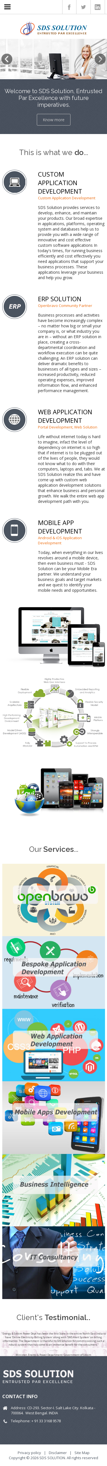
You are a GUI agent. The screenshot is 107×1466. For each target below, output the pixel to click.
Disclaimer (58, 1452)
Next (100, 59)
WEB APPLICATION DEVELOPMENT (65, 415)
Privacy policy (29, 1452)
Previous (7, 59)
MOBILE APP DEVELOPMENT (60, 526)
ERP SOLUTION (59, 298)
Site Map (82, 1452)
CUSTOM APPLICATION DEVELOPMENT (60, 182)
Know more (53, 119)
